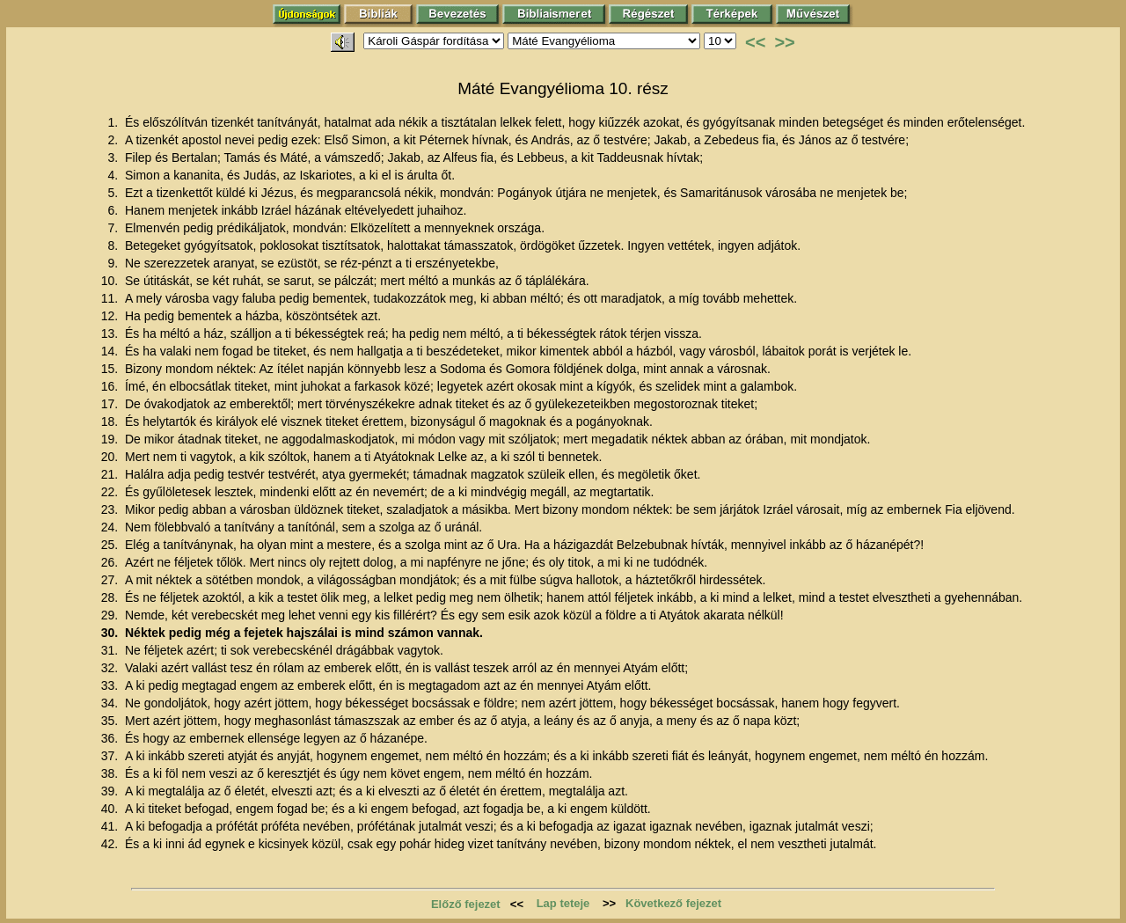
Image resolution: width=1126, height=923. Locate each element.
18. (111, 421)
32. (111, 668)
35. (111, 721)
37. (111, 756)
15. (111, 369)
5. (114, 193)
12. (111, 316)
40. (111, 809)
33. (111, 685)
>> (784, 42)
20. (111, 457)
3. (114, 157)
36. (111, 738)
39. (111, 791)
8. (114, 245)
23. (111, 509)
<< (755, 42)
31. (111, 650)
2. (114, 140)
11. (111, 298)
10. (111, 281)
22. (111, 492)
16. (111, 386)
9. (114, 263)
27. (111, 580)
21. (111, 474)
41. (111, 826)
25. (111, 545)
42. (111, 844)
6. (114, 210)
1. (114, 122)
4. (114, 175)
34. (111, 703)
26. (111, 562)
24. (111, 527)
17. (111, 404)
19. (111, 439)
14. (111, 351)
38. (111, 773)
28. (111, 597)
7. (114, 228)
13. (111, 333)
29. (111, 615)
